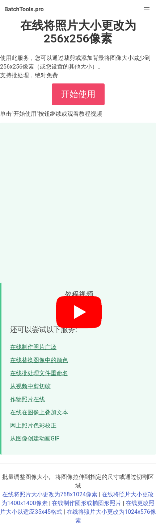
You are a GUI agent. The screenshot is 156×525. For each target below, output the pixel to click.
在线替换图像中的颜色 (39, 360)
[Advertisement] (78, 201)
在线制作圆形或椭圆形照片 (86, 503)
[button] (146, 9)
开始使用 (78, 94)
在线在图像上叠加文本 (39, 412)
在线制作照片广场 (33, 347)
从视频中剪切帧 (30, 386)
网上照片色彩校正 (33, 425)
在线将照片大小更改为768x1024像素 (49, 494)
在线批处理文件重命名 (39, 373)
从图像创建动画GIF (34, 438)
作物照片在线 (27, 399)
